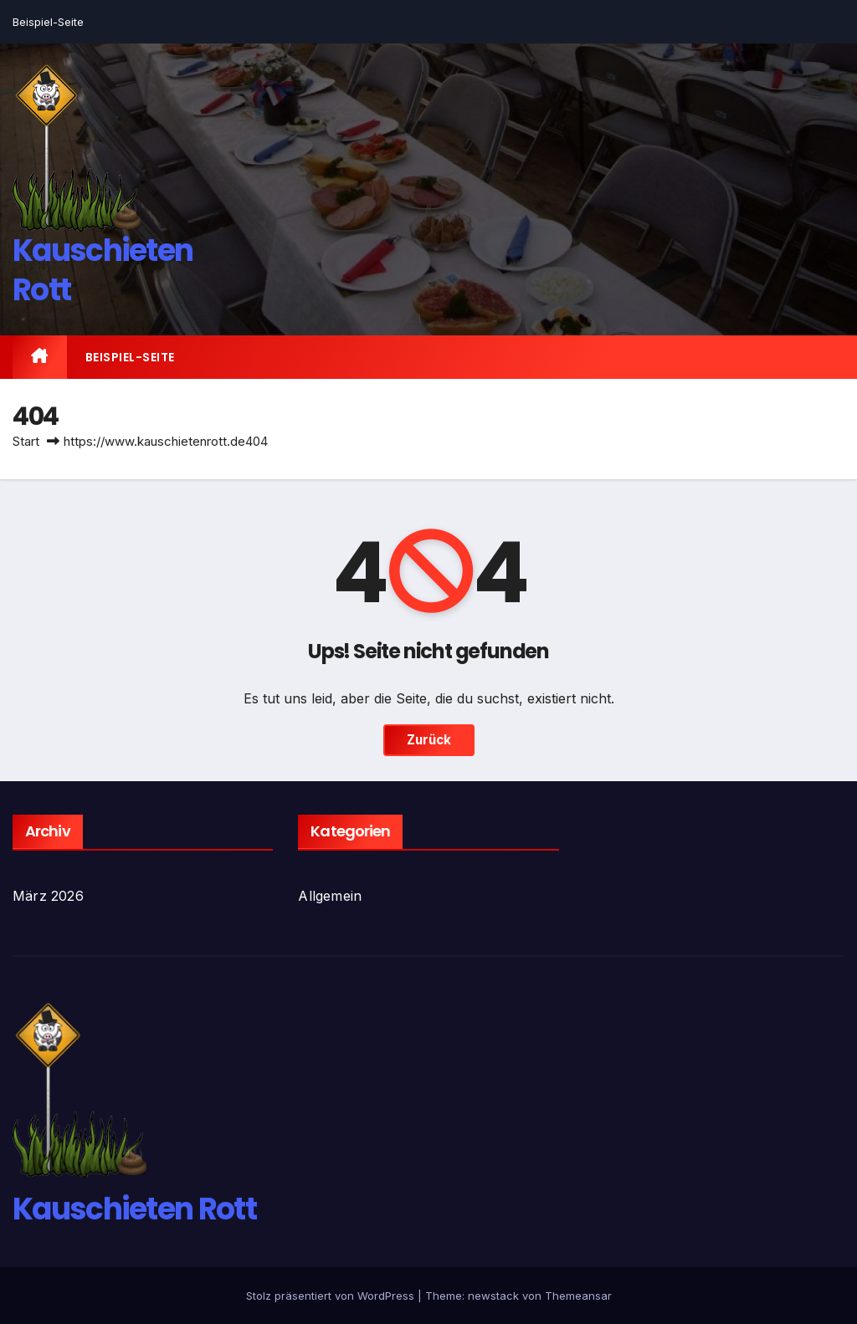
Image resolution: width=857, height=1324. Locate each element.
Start (26, 441)
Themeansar (578, 1295)
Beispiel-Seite (48, 21)
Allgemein (330, 895)
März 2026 (48, 895)
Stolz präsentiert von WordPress (332, 1295)
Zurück (429, 740)
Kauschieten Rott (102, 270)
